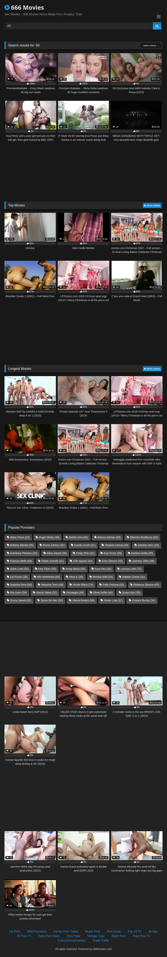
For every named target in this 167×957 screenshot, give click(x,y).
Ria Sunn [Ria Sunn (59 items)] (18, 592)
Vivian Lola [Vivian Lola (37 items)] (113, 600)
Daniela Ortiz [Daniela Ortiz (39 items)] (148, 545)
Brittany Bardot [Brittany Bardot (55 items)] (21, 545)
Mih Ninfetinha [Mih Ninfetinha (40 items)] (48, 576)
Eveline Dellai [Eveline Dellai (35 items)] (142, 553)
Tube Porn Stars (49, 936)
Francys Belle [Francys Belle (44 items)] (21, 560)
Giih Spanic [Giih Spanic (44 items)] (82, 560)
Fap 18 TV (135, 931)
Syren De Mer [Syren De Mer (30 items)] (52, 600)
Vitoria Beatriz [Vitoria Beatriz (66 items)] (83, 600)
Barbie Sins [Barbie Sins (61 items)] (78, 537)
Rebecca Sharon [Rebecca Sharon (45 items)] (146, 584)
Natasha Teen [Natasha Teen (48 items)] (52, 584)
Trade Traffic (100, 940)
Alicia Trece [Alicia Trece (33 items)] (20, 537)
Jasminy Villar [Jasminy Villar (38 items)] (143, 560)
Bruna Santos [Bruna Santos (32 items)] (54, 545)
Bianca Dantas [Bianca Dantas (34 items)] (109, 537)
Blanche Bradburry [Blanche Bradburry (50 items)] (144, 537)
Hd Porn (14, 931)
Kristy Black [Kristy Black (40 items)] (75, 568)
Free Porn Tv (141, 936)
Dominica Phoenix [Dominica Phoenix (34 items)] (23, 553)
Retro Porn (119, 936)
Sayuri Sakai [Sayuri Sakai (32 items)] (46, 592)
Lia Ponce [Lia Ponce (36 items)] (19, 576)
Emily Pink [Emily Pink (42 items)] (85, 553)
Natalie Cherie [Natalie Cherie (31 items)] (133, 576)
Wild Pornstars (37, 931)
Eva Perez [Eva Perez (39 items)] (113, 553)
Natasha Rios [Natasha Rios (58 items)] (21, 584)
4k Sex (153, 931)
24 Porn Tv (24, 936)
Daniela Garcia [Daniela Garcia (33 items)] (116, 545)
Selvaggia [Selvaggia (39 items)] (75, 592)
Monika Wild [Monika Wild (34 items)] (103, 576)
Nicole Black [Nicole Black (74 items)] (83, 584)
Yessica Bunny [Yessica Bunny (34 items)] (143, 600)
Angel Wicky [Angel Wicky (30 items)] (49, 537)
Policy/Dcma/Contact (72, 940)
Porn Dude (114, 931)
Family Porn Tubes (65, 931)
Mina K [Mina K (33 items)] (76, 576)
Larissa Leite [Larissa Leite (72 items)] (131, 568)
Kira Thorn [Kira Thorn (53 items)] (47, 568)
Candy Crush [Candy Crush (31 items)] (85, 545)
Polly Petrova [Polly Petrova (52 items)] (113, 584)
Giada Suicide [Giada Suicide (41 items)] (52, 560)
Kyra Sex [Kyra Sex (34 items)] (103, 568)
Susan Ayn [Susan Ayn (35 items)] (131, 592)
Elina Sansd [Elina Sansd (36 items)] (57, 553)
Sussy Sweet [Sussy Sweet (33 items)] (20, 600)
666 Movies (24, 7)
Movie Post (92, 931)
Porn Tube (74, 936)
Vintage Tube (96, 936)
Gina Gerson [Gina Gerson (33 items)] (112, 560)
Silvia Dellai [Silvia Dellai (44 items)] (103, 592)
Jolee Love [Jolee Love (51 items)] (19, 568)
